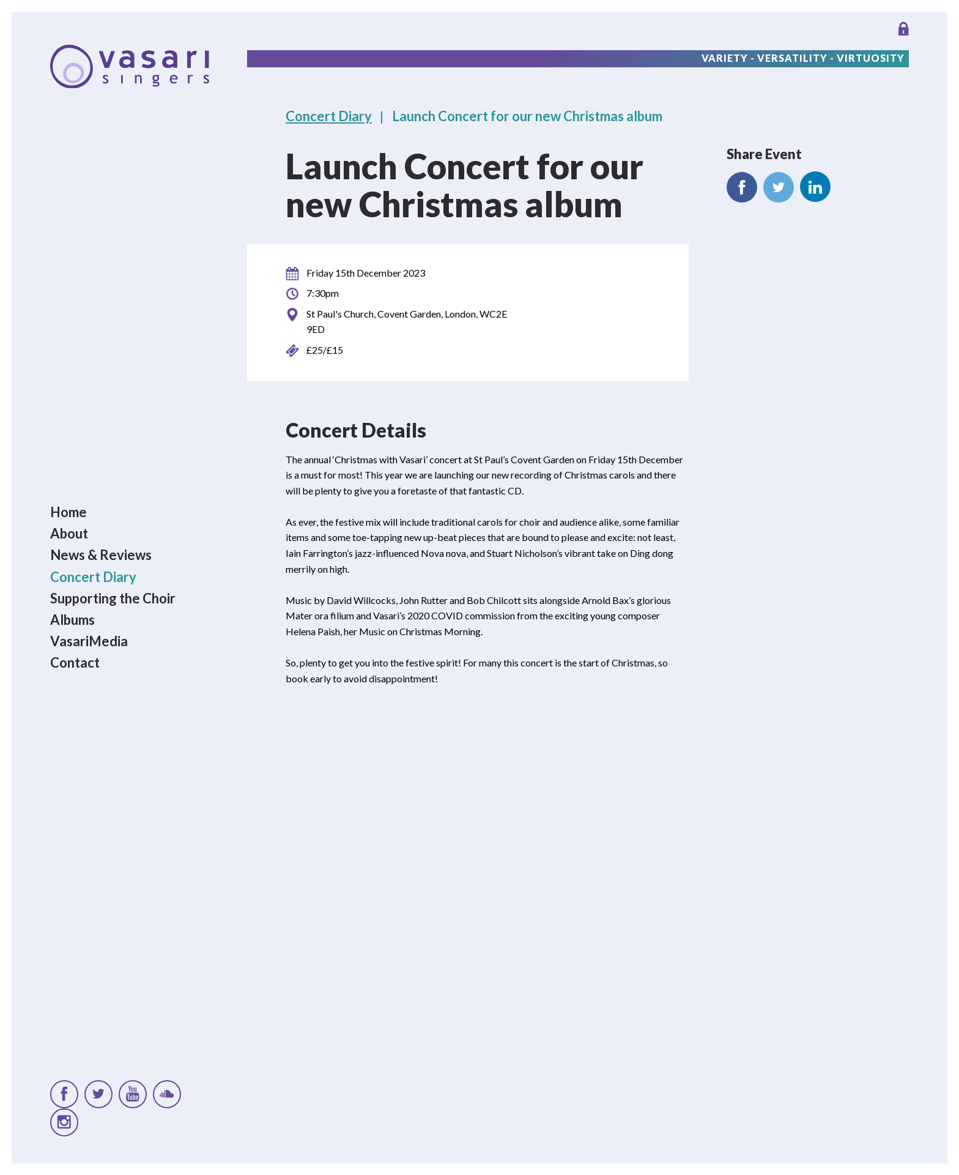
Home (68, 512)
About (69, 533)
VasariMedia (89, 641)
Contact (75, 663)
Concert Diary (93, 577)
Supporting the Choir (113, 598)
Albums (72, 619)
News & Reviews (101, 555)
